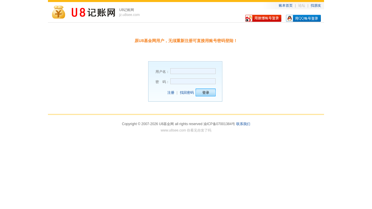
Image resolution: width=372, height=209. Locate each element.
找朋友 (316, 5)
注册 (170, 93)
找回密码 (187, 93)
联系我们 (243, 124)
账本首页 (286, 5)
